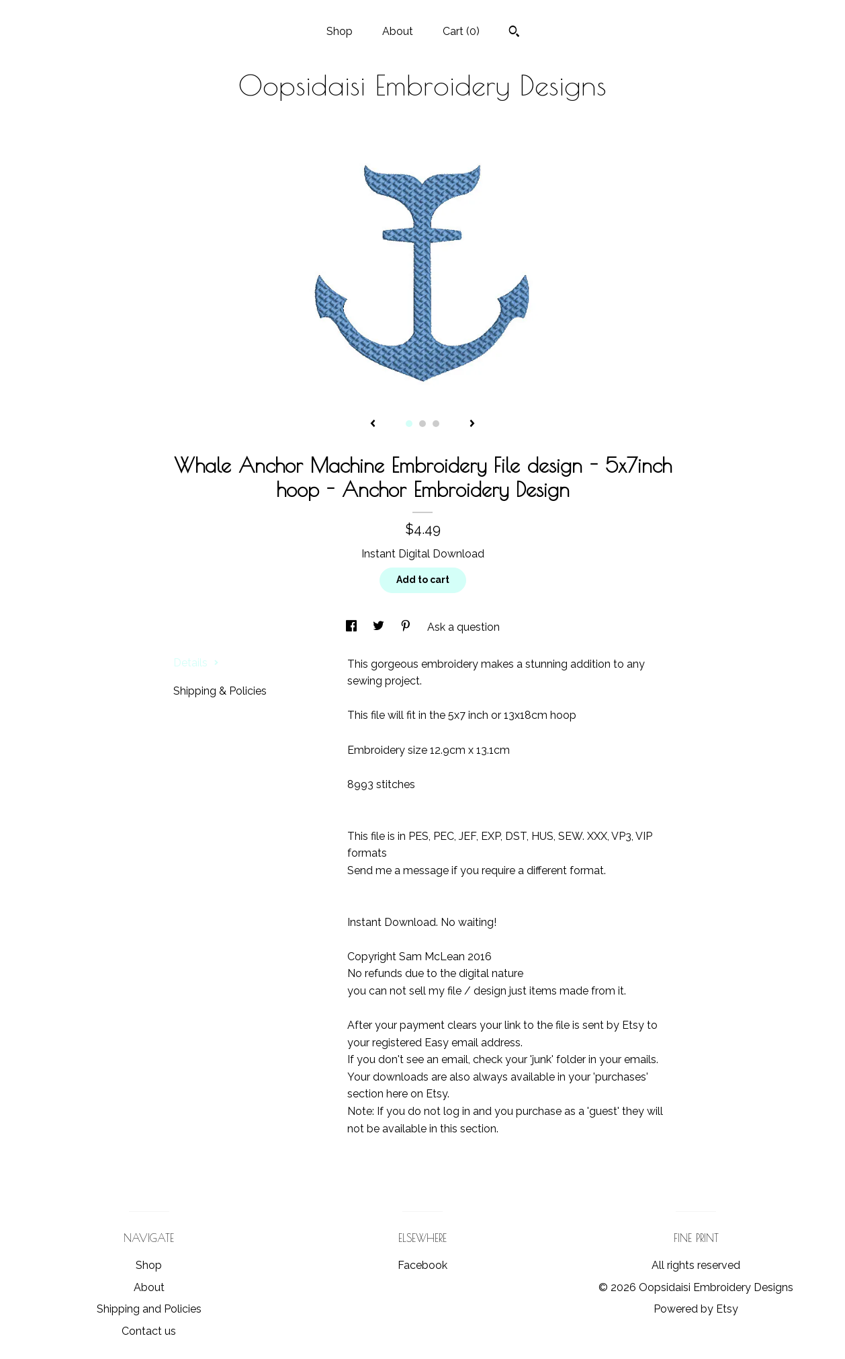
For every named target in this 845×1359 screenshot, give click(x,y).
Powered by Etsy (696, 1309)
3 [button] (436, 423)
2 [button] (422, 423)
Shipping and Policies (149, 1309)
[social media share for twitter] (380, 627)
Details (196, 662)
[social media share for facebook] (352, 627)
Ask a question (463, 627)
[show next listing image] (472, 424)
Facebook (422, 1265)
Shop (339, 31)
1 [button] (409, 423)
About (397, 31)
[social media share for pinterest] (407, 627)
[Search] (514, 33)
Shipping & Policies (220, 691)
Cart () (461, 31)
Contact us (149, 1331)
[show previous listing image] (372, 424)
